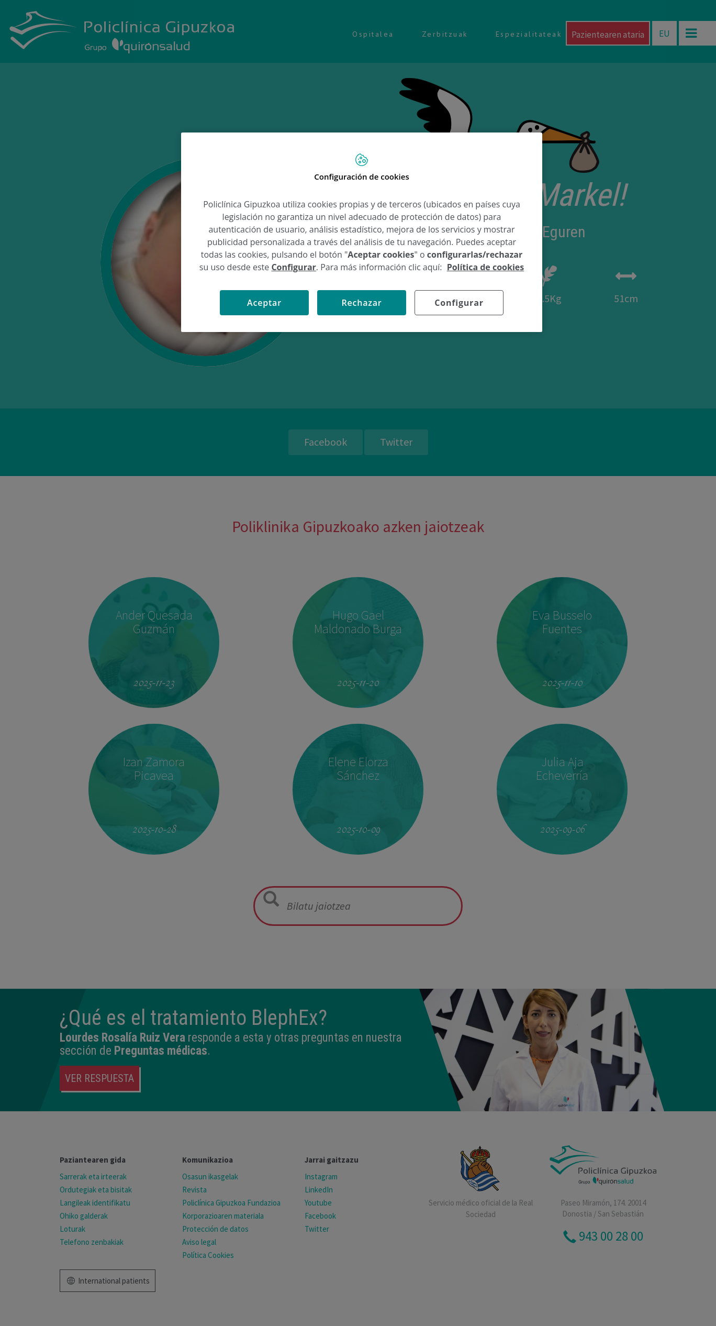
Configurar (293, 267)
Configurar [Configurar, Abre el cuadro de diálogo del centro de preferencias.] (458, 302)
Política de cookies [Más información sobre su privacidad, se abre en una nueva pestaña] (485, 267)
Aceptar (264, 302)
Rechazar (361, 302)
